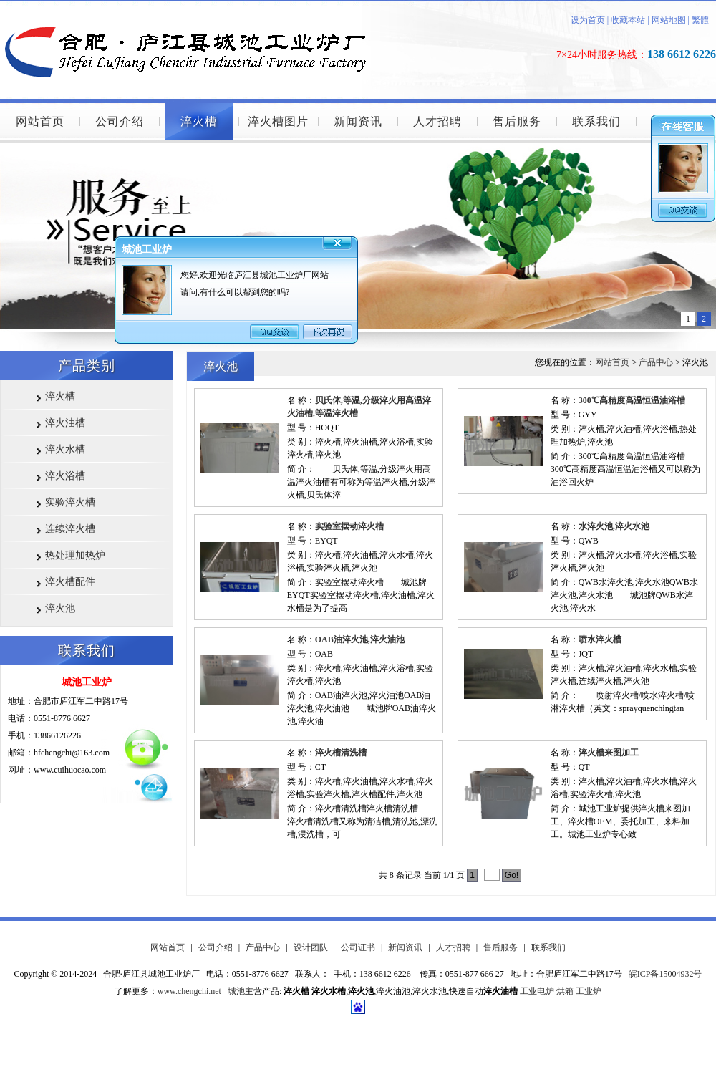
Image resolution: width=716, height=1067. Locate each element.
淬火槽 (198, 121)
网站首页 (40, 121)
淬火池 (60, 608)
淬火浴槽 (65, 475)
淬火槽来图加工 (609, 753)
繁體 (700, 20)
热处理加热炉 (75, 555)
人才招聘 (437, 121)
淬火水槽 (65, 449)
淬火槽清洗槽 (341, 753)
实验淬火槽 (70, 502)
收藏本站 (627, 20)
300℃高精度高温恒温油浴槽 (632, 400)
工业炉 (588, 991)
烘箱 (565, 991)
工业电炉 (537, 991)
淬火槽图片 (278, 121)
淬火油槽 (65, 422)
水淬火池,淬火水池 (614, 526)
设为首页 (588, 20)
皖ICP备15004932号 (665, 974)
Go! (511, 875)
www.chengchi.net (189, 991)
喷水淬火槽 (600, 639)
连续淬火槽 (70, 528)
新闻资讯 (358, 121)
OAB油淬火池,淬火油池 (360, 639)
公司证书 (358, 947)
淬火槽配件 (70, 581)
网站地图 (669, 20)
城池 (236, 991)
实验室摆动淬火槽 (349, 526)
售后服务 (517, 121)
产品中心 (656, 362)
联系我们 (596, 121)
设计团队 (311, 947)
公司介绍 (119, 121)
